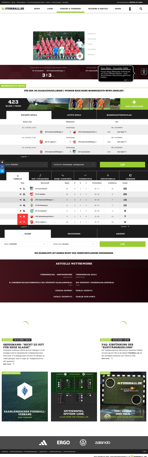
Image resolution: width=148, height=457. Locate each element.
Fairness (130, 177)
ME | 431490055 (116, 147)
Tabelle (18, 177)
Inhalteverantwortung (55, 451)
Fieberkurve (85, 177)
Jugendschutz (43, 451)
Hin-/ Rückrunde (40, 177)
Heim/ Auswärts (63, 177)
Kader (28, 234)
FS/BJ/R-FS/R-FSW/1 (85, 296)
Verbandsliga (70, 127)
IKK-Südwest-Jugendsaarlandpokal (95, 282)
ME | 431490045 (116, 127)
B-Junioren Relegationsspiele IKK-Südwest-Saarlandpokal (40, 282)
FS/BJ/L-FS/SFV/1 (84, 290)
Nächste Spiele (29, 115)
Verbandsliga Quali (86, 274)
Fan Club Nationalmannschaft (36, 2)
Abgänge (120, 234)
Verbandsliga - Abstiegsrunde (104, 31)
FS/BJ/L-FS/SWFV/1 (63, 296)
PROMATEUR (6, 2)
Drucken (125, 226)
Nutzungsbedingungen (30, 451)
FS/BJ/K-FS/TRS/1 (63, 290)
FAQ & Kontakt (56, 2)
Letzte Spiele (74, 115)
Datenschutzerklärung (16, 451)
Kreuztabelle (108, 177)
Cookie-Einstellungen (69, 451)
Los (122, 165)
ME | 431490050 (116, 137)
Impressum (5, 451)
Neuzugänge (74, 234)
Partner (48, 2)
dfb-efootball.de (21, 2)
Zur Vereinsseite (74, 25)
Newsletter (65, 2)
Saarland (78, 17)
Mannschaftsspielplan (119, 115)
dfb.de (13, 2)
